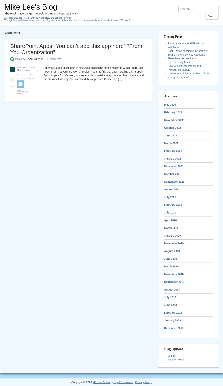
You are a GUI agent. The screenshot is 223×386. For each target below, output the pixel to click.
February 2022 (173, 150)
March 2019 (171, 266)
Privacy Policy (143, 382)
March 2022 (171, 143)
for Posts (176, 359)
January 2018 (172, 320)
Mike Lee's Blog (30, 7)
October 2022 (172, 127)
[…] (120, 79)
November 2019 (174, 243)
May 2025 (170, 104)
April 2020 (170, 220)
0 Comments (53, 59)
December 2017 (174, 328)
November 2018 (174, 274)
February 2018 (173, 312)
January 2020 (172, 235)
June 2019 (170, 258)
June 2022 (170, 135)
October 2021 (172, 174)
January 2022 (172, 158)
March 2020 (171, 227)
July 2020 (170, 212)
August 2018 (172, 289)
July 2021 (170, 197)
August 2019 (172, 251)
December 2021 (174, 166)
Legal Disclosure (123, 382)
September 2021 (174, 181)
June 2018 (170, 305)
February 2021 (173, 204)
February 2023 (173, 112)
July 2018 (170, 297)
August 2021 (172, 189)
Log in (171, 355)
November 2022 (174, 120)
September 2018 (174, 281)
